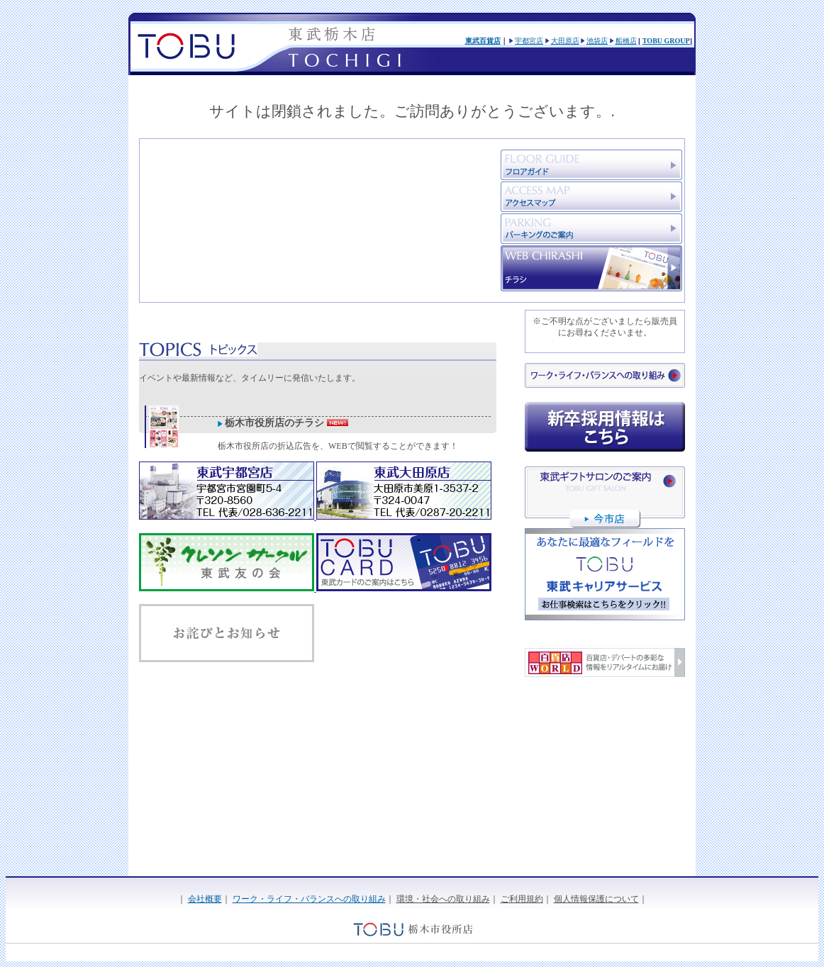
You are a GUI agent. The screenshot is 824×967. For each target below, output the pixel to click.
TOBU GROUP (666, 41)
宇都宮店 (529, 41)
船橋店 (626, 41)
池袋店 (597, 41)
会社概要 (205, 899)
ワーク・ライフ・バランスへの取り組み (309, 899)
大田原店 (565, 41)
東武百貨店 (483, 41)
